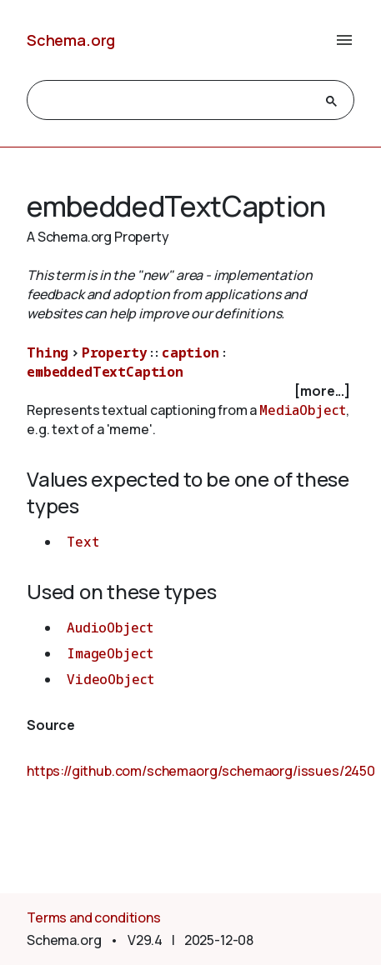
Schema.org (71, 40)
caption (190, 352)
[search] (175, 100)
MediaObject (302, 410)
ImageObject (110, 653)
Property (115, 352)
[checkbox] (190, 391)
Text (82, 541)
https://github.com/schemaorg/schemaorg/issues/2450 (201, 771)
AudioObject (110, 627)
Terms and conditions (94, 917)
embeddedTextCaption (105, 371)
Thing (47, 352)
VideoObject (110, 679)
